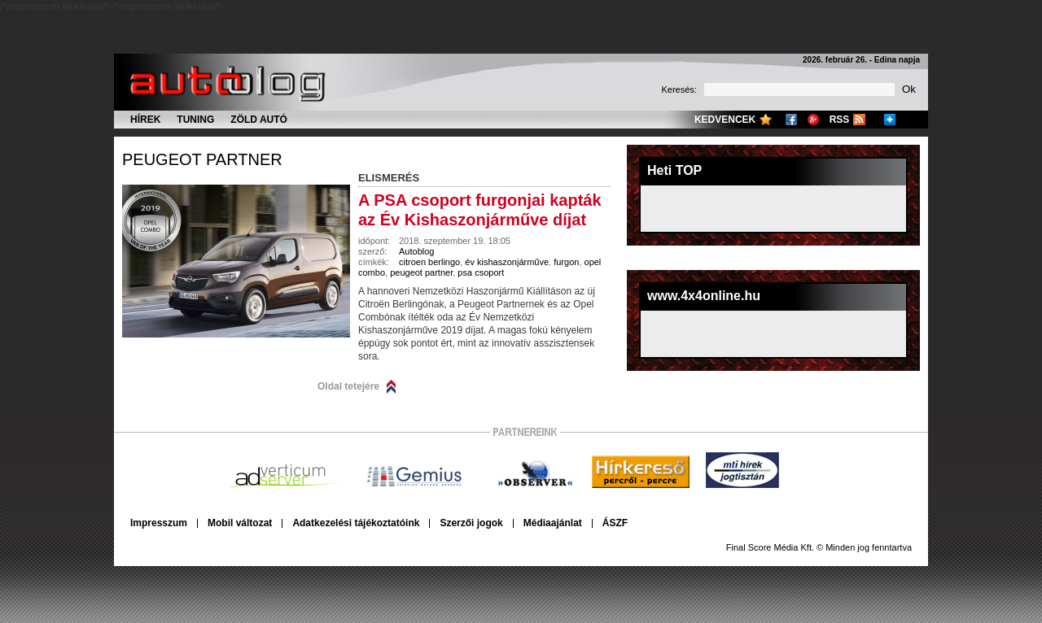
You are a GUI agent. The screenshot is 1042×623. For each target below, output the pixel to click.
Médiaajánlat (552, 523)
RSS (840, 119)
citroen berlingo (429, 262)
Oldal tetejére (348, 386)
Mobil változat (240, 523)
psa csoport (481, 272)
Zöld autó (258, 119)
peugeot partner (202, 159)
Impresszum (158, 523)
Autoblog (416, 251)
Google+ (813, 119)
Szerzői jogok (471, 523)
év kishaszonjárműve (507, 262)
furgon (566, 262)
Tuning (195, 119)
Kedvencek (724, 119)
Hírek (145, 119)
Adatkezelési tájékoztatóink (355, 523)
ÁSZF (615, 523)
